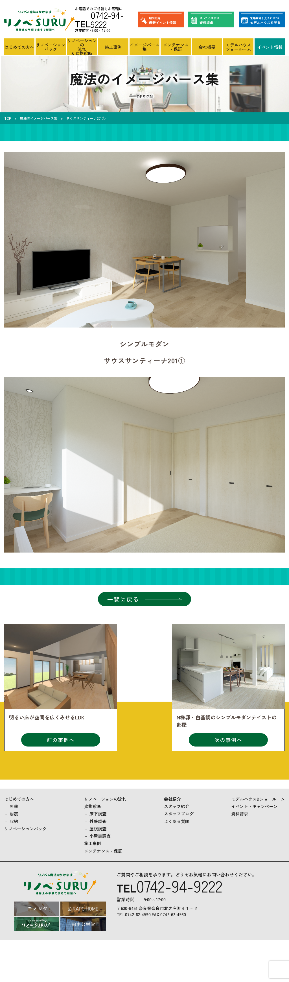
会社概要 (207, 47)
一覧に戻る (123, 599)
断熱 (14, 806)
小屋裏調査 (100, 836)
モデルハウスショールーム (238, 47)
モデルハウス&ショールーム (258, 799)
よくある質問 (176, 821)
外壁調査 (97, 821)
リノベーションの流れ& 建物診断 (82, 46)
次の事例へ (228, 740)
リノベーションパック (50, 47)
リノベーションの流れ (105, 799)
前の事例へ (61, 740)
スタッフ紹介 (176, 806)
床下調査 (97, 814)
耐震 (14, 814)
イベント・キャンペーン (254, 806)
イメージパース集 (144, 47)
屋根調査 (97, 829)
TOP (7, 118)
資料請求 (239, 814)
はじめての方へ (19, 47)
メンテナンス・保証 (176, 47)
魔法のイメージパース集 (38, 118)
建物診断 (92, 806)
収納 (14, 821)
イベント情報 (270, 47)
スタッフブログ (179, 814)
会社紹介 (172, 799)
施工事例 (113, 47)
